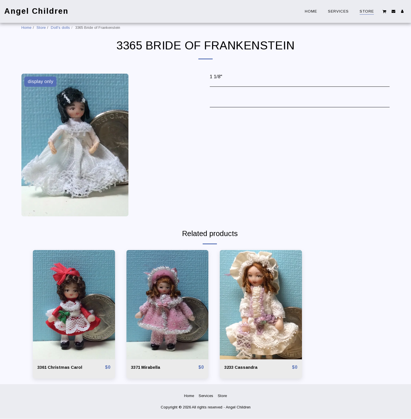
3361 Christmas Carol (62, 367)
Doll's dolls (60, 27)
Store (41, 27)
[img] (74, 304)
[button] (384, 11)
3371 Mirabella (147, 367)
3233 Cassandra (242, 367)
